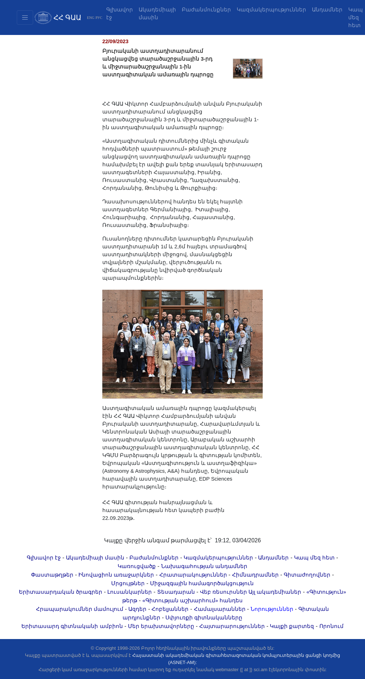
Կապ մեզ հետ (314, 558)
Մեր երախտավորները (161, 626)
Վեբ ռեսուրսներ (223, 592)
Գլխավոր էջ (119, 13)
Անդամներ (327, 9)
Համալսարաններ (220, 609)
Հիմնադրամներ (255, 575)
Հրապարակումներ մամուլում (79, 609)
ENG (90, 18)
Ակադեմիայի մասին (157, 13)
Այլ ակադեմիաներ (274, 592)
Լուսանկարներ (129, 592)
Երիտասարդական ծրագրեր (60, 592)
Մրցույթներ (128, 583)
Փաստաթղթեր (52, 575)
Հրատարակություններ (193, 575)
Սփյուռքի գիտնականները (203, 617)
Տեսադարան (176, 592)
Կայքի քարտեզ (292, 626)
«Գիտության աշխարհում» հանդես (192, 600)
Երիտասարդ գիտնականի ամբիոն (72, 626)
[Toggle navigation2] (25, 17)
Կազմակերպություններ (271, 9)
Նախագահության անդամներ (204, 566)
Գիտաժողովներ (307, 575)
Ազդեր (137, 609)
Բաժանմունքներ (206, 9)
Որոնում (331, 626)
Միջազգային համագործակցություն (202, 583)
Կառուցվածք (137, 566)
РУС (99, 18)
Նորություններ (272, 609)
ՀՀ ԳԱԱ (67, 17)
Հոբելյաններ (170, 609)
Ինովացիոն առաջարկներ (116, 575)
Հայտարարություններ (232, 626)
